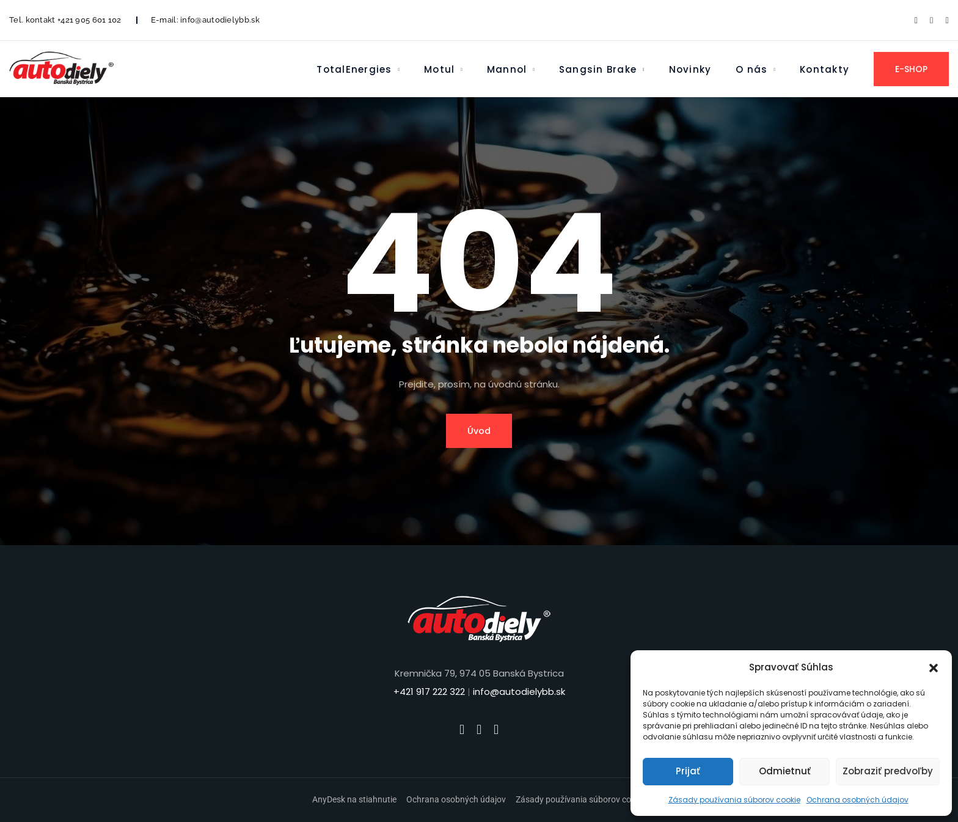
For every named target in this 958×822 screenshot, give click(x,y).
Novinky (690, 69)
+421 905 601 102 (89, 19)
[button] (933, 667)
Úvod (479, 431)
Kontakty (824, 69)
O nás (751, 69)
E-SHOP (911, 69)
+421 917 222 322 (429, 691)
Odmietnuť (785, 771)
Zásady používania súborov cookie (734, 799)
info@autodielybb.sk (220, 19)
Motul (439, 69)
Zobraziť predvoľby (888, 771)
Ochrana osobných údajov (857, 799)
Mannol (507, 69)
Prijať (688, 771)
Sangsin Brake (598, 69)
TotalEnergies (354, 69)
